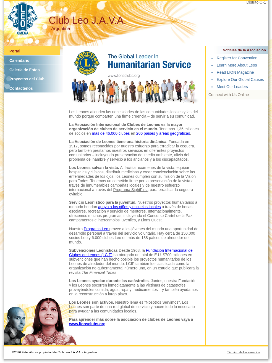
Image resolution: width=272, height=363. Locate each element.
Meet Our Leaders (232, 86)
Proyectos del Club (27, 79)
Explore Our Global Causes (240, 79)
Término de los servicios (243, 352)
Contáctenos (21, 88)
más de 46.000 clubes (111, 133)
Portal (14, 51)
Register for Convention (237, 58)
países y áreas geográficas (167, 133)
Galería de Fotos (24, 70)
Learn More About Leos (237, 65)
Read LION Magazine (235, 72)
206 (140, 133)
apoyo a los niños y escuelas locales (129, 207)
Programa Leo (96, 229)
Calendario (19, 60)
